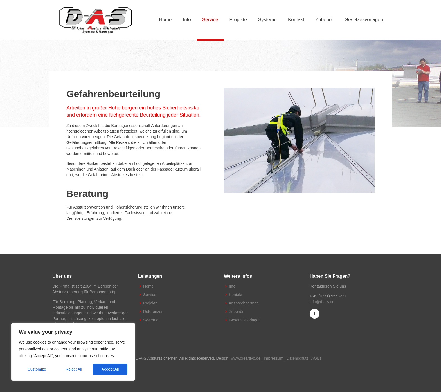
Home (148, 286)
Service (149, 294)
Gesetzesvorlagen (245, 320)
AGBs (316, 358)
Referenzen (153, 311)
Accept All (110, 369)
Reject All (74, 369)
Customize (37, 369)
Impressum (273, 358)
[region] (73, 352)
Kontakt (235, 294)
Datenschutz (298, 358)
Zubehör (236, 311)
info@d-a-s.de (322, 301)
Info (232, 286)
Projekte (150, 303)
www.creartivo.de (246, 358)
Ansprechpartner (243, 303)
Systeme (150, 320)
